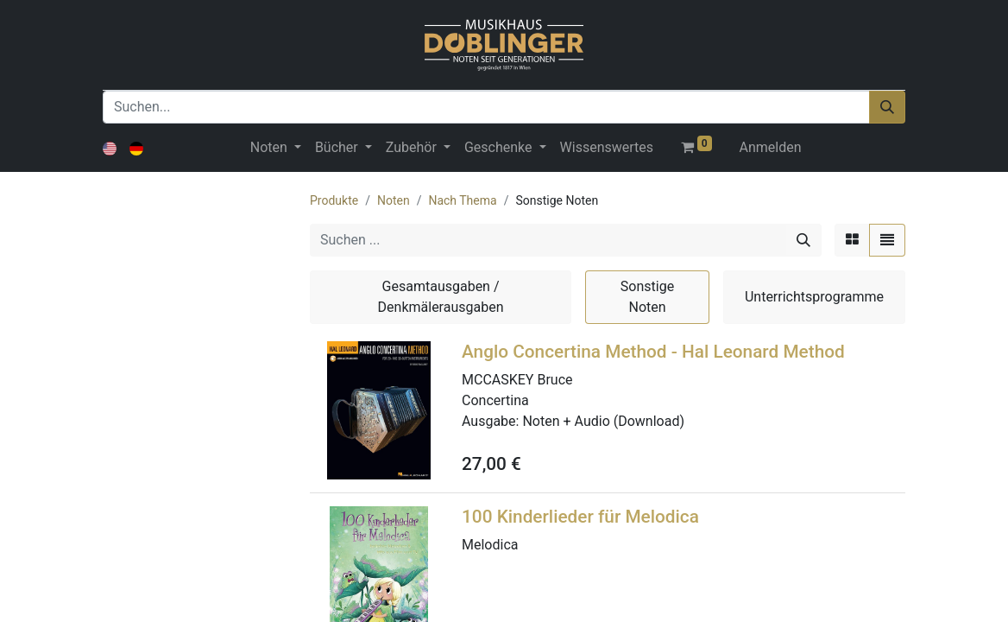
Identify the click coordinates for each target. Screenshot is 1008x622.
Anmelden (771, 147)
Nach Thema (462, 200)
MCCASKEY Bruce (517, 379)
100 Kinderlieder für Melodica (580, 516)
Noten (393, 200)
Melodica (490, 544)
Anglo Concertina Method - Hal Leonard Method (653, 351)
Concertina (495, 400)
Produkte (334, 200)
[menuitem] (606, 147)
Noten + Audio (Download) (603, 421)
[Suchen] (887, 107)
